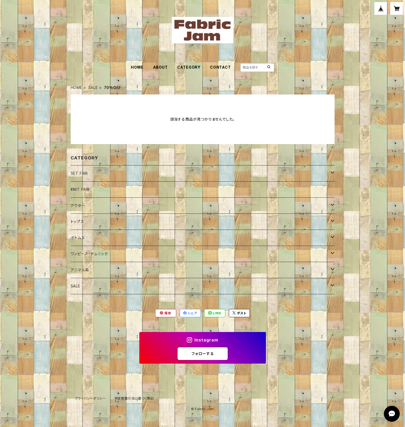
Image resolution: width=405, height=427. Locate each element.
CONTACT (220, 67)
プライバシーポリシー (90, 398)
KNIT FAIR (80, 189)
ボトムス (78, 237)
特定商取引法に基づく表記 (134, 398)
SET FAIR (79, 173)
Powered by (203, 417)
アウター (78, 205)
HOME (137, 67)
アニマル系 (80, 270)
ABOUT (160, 67)
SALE (93, 87)
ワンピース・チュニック (89, 254)
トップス (77, 221)
